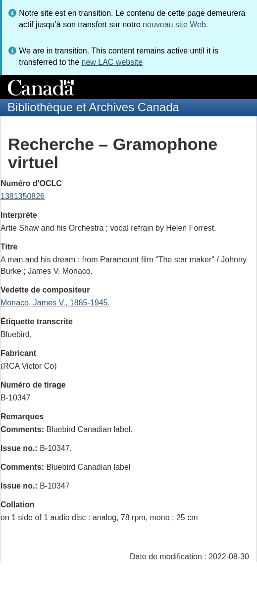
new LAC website (112, 62)
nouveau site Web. (175, 24)
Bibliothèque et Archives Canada (93, 107)
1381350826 (22, 196)
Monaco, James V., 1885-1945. (55, 302)
